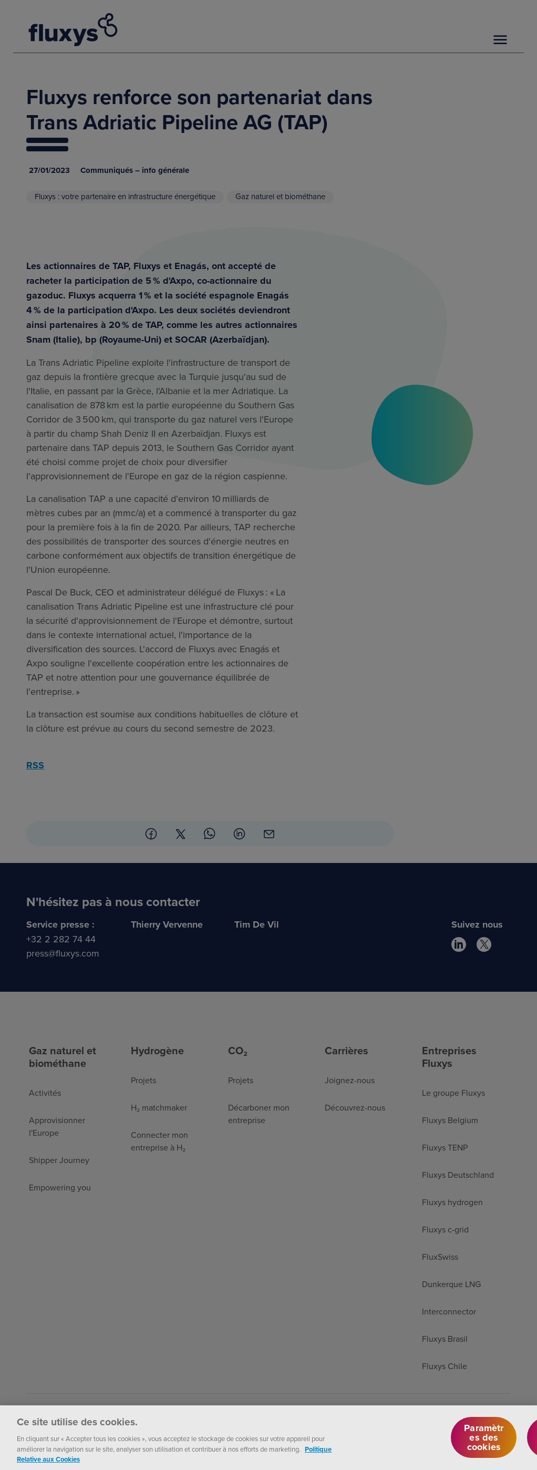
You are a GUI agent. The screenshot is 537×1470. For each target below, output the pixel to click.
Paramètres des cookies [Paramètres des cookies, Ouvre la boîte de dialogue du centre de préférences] (483, 1446)
